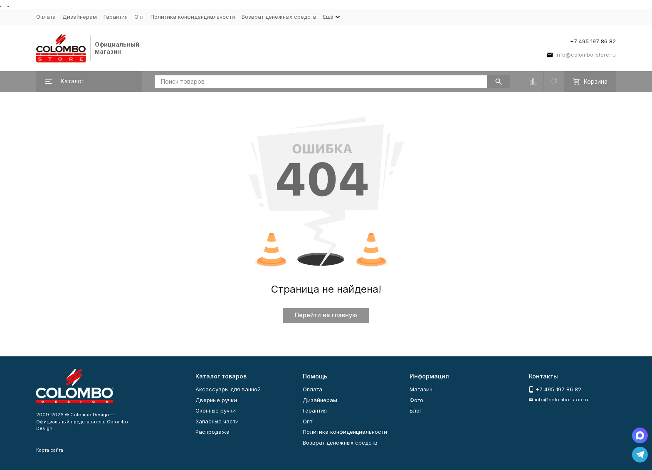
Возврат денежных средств (279, 16)
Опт (139, 16)
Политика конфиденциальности (193, 16)
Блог (416, 410)
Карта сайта (49, 450)
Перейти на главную (326, 314)
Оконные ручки (215, 410)
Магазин (421, 389)
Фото (416, 400)
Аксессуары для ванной (228, 389)
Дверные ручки (216, 400)
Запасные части (217, 421)
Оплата (46, 16)
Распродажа (212, 431)
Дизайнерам (79, 16)
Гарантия (116, 16)
